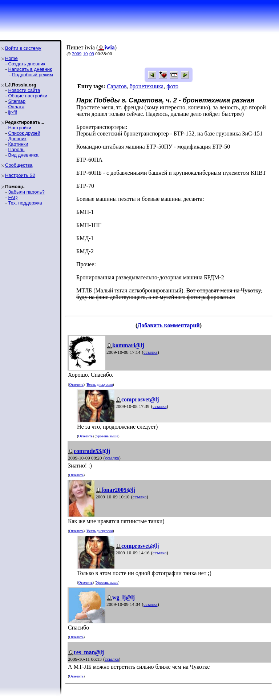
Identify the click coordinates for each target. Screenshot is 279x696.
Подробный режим (32, 74)
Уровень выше (107, 436)
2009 (76, 53)
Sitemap (16, 101)
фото (172, 86)
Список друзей (24, 133)
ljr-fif (12, 112)
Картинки (18, 144)
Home (11, 58)
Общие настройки (27, 95)
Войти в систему (23, 48)
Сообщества (19, 165)
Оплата (16, 106)
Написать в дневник (30, 69)
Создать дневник (26, 63)
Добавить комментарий (168, 325)
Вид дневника (23, 155)
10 (85, 53)
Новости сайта (24, 90)
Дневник (17, 138)
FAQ (12, 197)
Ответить (76, 385)
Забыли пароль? (26, 192)
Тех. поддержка (25, 203)
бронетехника (146, 86)
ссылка (150, 352)
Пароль (16, 149)
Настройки (19, 127)
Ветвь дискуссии (100, 385)
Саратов (117, 86)
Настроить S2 (20, 175)
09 (91, 53)
